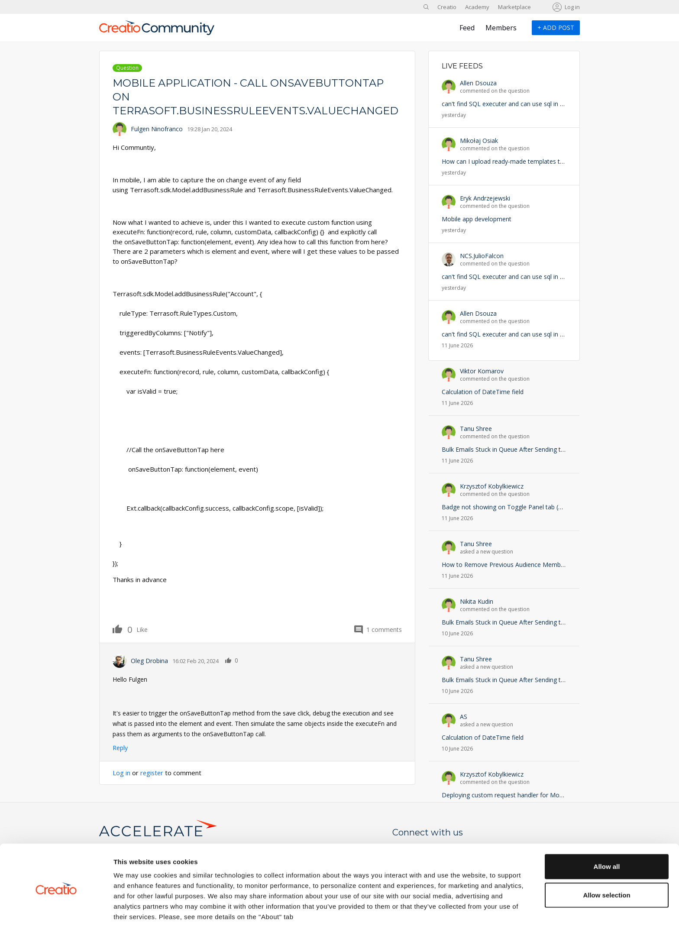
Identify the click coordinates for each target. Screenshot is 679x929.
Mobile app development (476, 219)
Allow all (607, 833)
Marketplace (514, 7)
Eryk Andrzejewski (485, 198)
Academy (477, 7)
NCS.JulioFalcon (482, 256)
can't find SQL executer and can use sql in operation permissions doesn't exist (551, 104)
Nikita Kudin (476, 601)
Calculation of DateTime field (483, 392)
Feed (467, 27)
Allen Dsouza (478, 83)
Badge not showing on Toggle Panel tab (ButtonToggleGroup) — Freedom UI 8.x (555, 507)
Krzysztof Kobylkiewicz (492, 486)
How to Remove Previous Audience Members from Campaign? (530, 564)
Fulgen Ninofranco (157, 129)
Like (122, 629)
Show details (454, 912)
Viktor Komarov (482, 371)
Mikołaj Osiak (479, 140)
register (152, 772)
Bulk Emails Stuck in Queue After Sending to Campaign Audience (532, 449)
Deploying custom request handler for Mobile (505, 795)
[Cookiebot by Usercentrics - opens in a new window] (56, 912)
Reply (120, 748)
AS (463, 716)
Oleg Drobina (149, 661)
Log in (572, 7)
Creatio (446, 7)
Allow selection (606, 862)
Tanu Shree (476, 428)
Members (501, 27)
